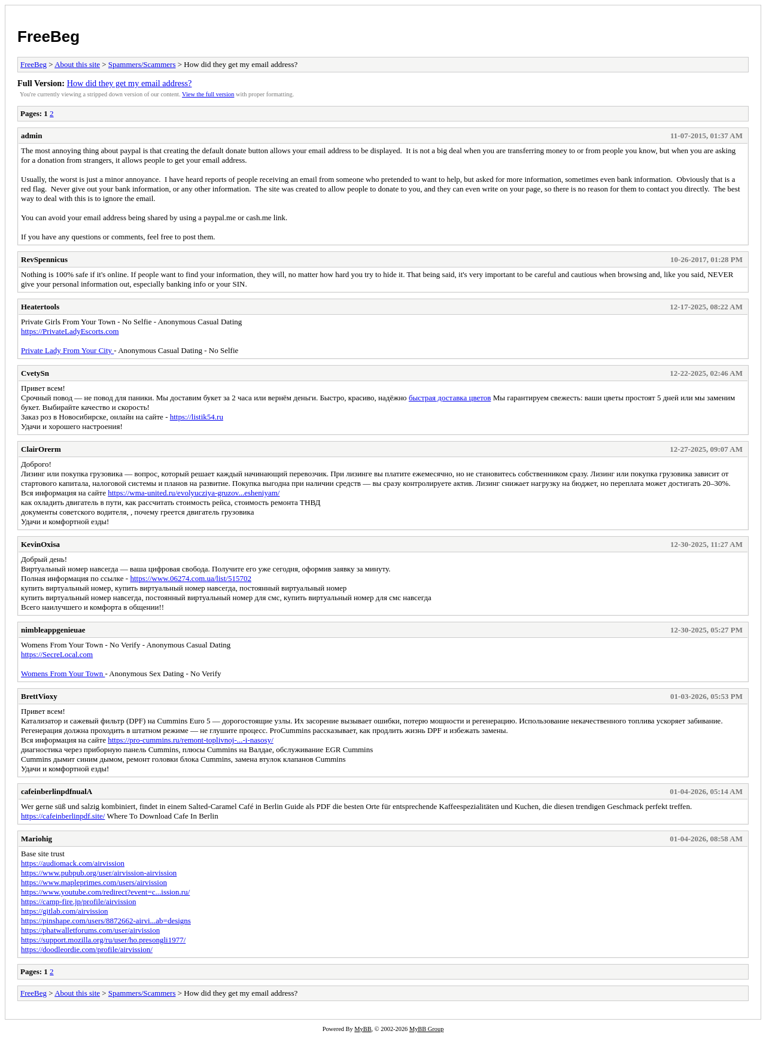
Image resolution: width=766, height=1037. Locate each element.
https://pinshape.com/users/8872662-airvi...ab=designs (106, 920)
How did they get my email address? (129, 83)
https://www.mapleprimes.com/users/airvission (94, 882)
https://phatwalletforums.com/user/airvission (90, 930)
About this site (77, 64)
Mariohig (36, 838)
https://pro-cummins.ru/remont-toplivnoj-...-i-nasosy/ (190, 739)
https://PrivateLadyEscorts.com (70, 331)
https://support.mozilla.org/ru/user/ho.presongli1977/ (103, 939)
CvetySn (35, 373)
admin (31, 135)
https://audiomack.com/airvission (72, 863)
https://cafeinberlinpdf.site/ (63, 815)
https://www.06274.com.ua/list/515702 (190, 578)
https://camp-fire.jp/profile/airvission (78, 901)
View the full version (208, 94)
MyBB (362, 1029)
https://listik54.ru (196, 416)
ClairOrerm (41, 449)
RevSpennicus (44, 259)
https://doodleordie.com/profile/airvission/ (87, 949)
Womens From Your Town (63, 673)
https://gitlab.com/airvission (64, 911)
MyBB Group (426, 1029)
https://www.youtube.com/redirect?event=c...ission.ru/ (105, 891)
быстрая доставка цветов (450, 397)
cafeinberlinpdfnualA (56, 791)
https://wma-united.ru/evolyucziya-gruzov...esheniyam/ (193, 492)
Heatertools (40, 306)
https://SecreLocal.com (57, 654)
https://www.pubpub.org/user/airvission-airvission (99, 872)
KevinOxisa (40, 544)
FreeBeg (48, 36)
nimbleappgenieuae (53, 629)
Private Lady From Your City (67, 350)
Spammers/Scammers (142, 64)
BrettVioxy (39, 696)
